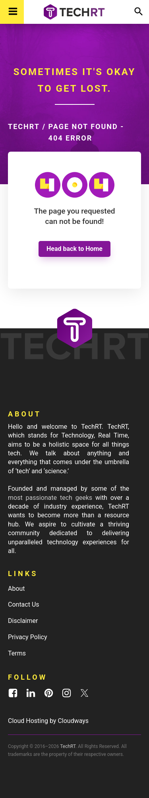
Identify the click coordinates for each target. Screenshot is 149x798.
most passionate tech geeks (50, 497)
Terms (17, 653)
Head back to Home (74, 249)
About (16, 588)
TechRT (24, 126)
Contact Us (23, 604)
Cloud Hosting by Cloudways (48, 721)
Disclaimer (23, 621)
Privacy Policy (27, 637)
